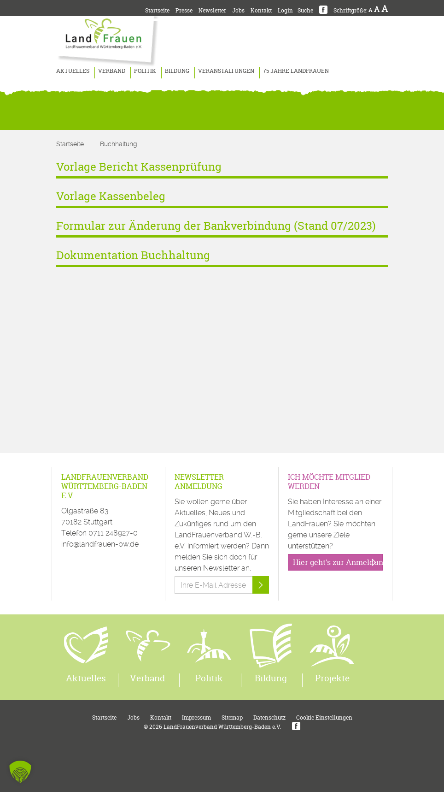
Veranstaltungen (226, 71)
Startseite (157, 10)
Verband (111, 71)
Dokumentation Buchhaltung (133, 255)
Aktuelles (72, 71)
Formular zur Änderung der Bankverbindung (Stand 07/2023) (216, 225)
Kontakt (261, 10)
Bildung (177, 71)
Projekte (332, 678)
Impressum (196, 717)
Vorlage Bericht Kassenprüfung (139, 166)
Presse (184, 10)
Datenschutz (269, 717)
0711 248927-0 (113, 533)
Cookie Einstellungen (324, 717)
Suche (305, 10)
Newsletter (212, 10)
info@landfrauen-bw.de (100, 544)
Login (285, 10)
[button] (20, 771)
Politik (145, 71)
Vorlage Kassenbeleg (110, 196)
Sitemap (232, 717)
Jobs (238, 10)
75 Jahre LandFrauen (296, 71)
